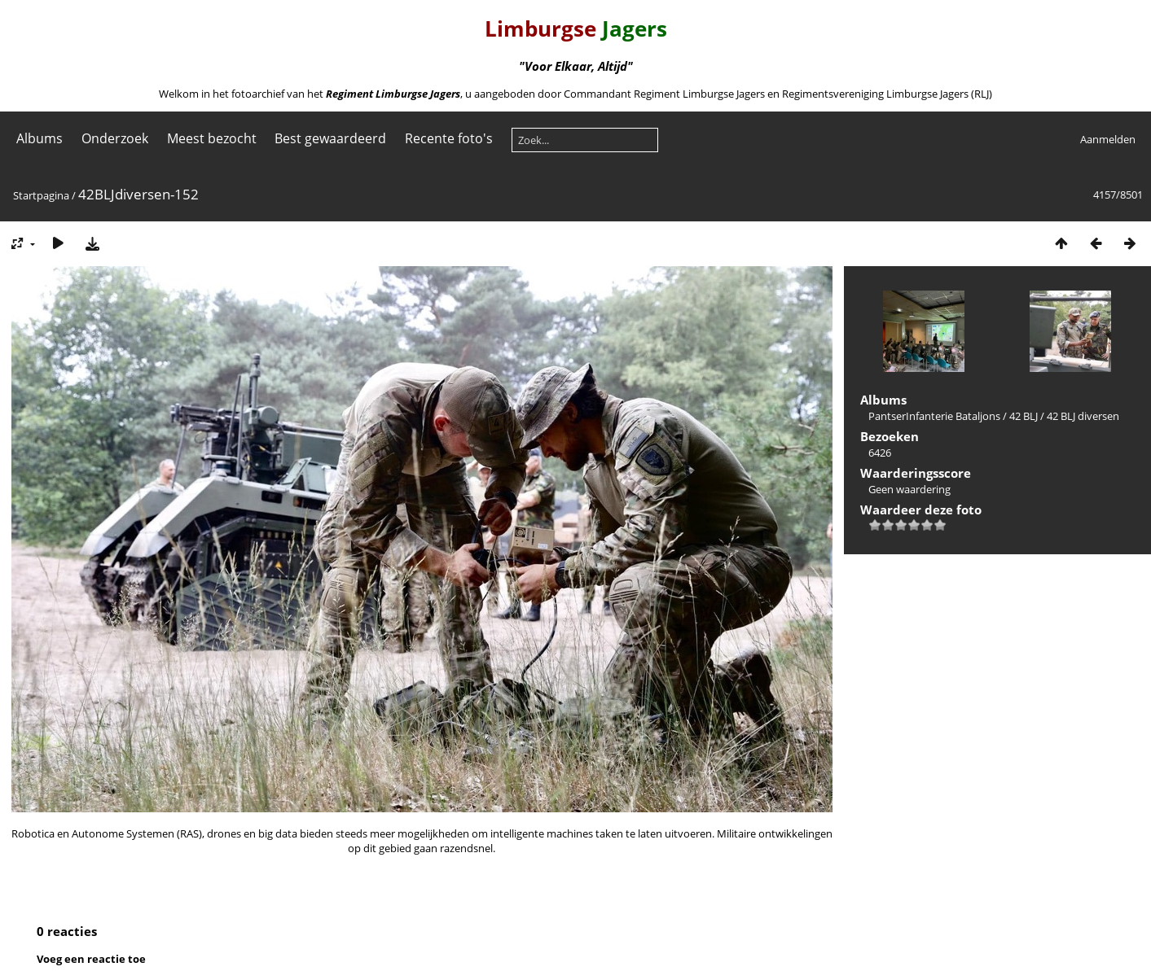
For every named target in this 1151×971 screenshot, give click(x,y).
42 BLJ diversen (1083, 416)
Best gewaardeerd (330, 138)
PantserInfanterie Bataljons (934, 416)
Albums (39, 138)
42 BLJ (1023, 416)
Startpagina (41, 195)
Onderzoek (114, 138)
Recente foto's (449, 138)
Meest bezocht (212, 138)
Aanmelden (1108, 139)
